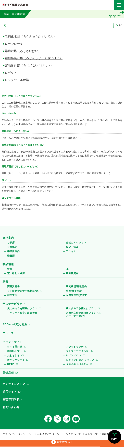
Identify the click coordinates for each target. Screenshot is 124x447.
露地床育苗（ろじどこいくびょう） (29, 65)
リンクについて (72, 434)
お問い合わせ (11, 407)
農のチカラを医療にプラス (22, 308)
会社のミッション (76, 242)
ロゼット (11, 72)
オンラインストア (14, 383)
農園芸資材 (72, 273)
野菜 (9, 269)
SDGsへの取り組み (15, 324)
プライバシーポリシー (15, 434)
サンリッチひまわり (77, 351)
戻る (120, 25)
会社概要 (12, 247)
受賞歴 (11, 255)
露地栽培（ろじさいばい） (23, 51)
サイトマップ (90, 434)
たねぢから (13, 355)
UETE (10, 364)
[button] (119, 5)
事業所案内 (13, 251)
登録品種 (8, 372)
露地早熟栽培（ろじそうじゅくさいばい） (34, 58)
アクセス (71, 251)
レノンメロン (73, 355)
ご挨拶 (11, 242)
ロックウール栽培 (17, 80)
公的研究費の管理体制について (24, 290)
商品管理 (12, 295)
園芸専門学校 (11, 399)
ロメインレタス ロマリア (80, 359)
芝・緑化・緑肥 (16, 273)
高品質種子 (13, 286)
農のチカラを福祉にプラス (81, 308)
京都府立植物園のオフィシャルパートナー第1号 (83, 314)
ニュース (8, 333)
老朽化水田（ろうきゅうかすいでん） (30, 36)
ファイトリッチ (75, 346)
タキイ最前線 (14, 346)
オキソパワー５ (16, 359)
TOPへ (114, 439)
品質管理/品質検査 (76, 295)
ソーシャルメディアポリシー (45, 434)
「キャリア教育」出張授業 (22, 312)
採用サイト (10, 391)
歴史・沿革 (72, 247)
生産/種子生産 (74, 290)
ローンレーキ (14, 43)
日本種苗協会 (106, 434)
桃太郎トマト (14, 351)
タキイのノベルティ (77, 364)
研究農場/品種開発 (76, 286)
